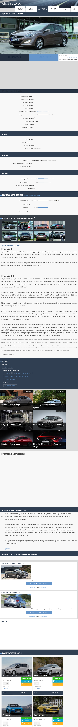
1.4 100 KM (7, 373)
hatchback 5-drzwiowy (10, 385)
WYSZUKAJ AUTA (43, 587)
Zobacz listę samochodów (38, 583)
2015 (11, 367)
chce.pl (11, 2)
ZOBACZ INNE (33, 587)
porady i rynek (20, 9)
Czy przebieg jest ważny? (42, 111)
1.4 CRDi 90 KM (9, 376)
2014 (5, 367)
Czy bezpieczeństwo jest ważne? (32, 195)
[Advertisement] (39, 75)
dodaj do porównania (44, 57)
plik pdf (7, 549)
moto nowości (31, 9)
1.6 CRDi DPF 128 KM (10, 379)
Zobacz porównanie (14, 57)
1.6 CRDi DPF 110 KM (22, 376)
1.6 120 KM (17, 373)
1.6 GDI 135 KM (27, 373)
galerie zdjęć (53, 9)
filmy (65, 9)
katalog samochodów (42, 9)
